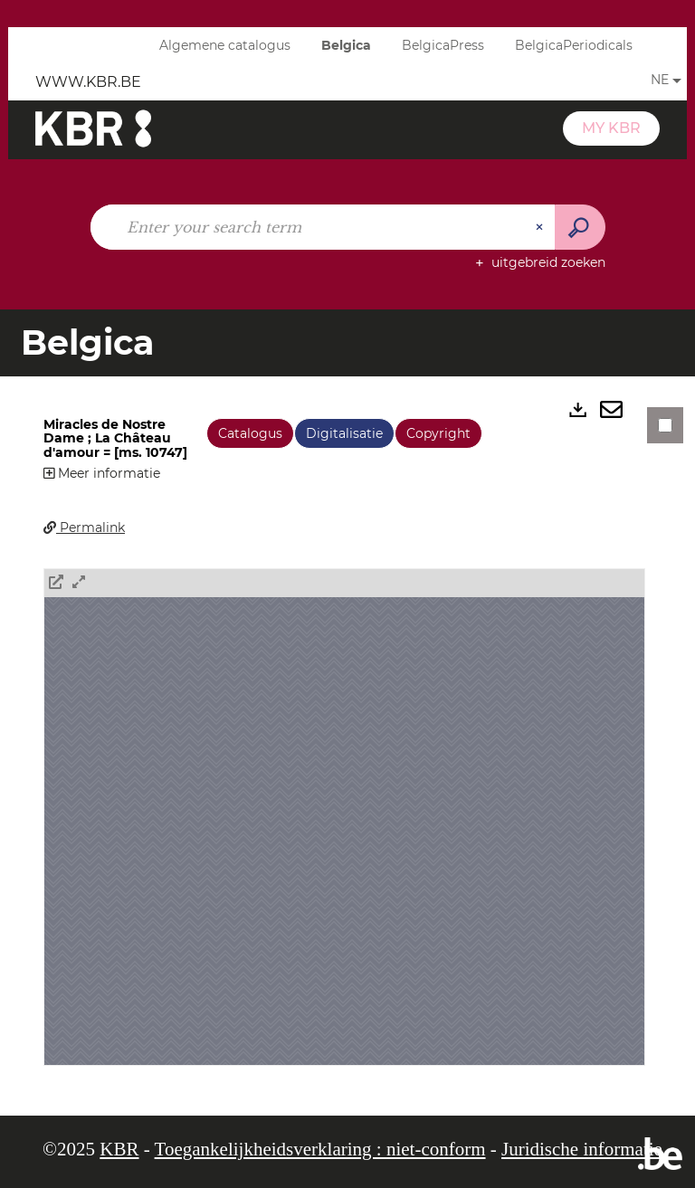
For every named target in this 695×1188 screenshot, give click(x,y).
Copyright (438, 433)
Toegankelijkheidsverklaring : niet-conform (320, 1149)
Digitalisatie (344, 433)
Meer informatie (101, 473)
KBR (119, 1149)
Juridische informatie (581, 1149)
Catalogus (250, 433)
